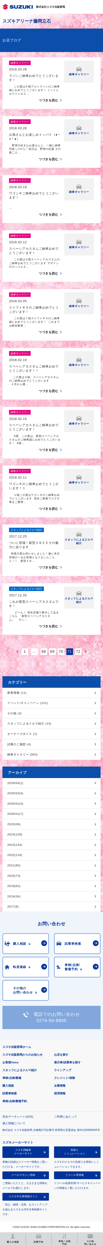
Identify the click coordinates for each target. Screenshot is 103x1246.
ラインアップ (62, 1070)
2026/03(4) (15, 793)
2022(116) (14, 855)
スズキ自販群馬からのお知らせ (22, 1054)
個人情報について (13, 1123)
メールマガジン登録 (23, 1174)
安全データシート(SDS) (17, 1116)
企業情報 (60, 1085)
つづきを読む (48, 100)
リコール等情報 (74, 1174)
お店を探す (61, 1054)
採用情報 (60, 1093)
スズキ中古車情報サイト (23, 1196)
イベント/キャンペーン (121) (27, 703)
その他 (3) (14, 713)
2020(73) (14, 875)
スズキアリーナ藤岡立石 (26, 21)
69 (52, 651)
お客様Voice (10, 1062)
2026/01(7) (15, 813)
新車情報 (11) (17, 692)
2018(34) (14, 896)
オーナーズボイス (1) (22, 734)
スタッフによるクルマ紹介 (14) (29, 723)
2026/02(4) (15, 803)
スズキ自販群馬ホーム (16, 1047)
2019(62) (14, 886)
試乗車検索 (9, 1093)
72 (78, 651)
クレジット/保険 (64, 1078)
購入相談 (8, 1085)
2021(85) (14, 865)
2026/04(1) (15, 783)
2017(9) (13, 906)
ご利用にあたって (65, 1116)
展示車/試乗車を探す (67, 1062)
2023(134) (14, 844)
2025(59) (14, 824)
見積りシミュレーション (74, 1151)
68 (44, 651)
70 (61, 651)
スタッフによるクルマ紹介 (19, 1070)
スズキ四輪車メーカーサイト (23, 1151)
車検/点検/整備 (11, 1078)
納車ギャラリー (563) (22, 754)
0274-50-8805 (51, 1020)
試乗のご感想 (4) (19, 744)
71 (69, 651)
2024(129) (14, 834)
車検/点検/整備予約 (14, 1101)
